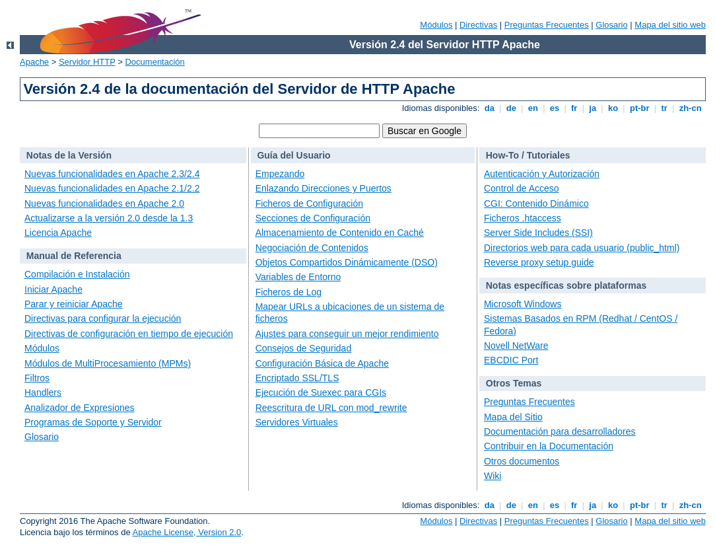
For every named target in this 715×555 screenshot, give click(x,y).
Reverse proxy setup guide (539, 262)
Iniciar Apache (53, 289)
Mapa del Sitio (513, 417)
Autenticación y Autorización (541, 173)
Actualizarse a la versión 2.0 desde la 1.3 (108, 218)
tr (664, 108)
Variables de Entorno (298, 277)
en (533, 108)
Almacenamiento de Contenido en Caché (339, 232)
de (511, 108)
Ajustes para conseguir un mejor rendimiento (347, 333)
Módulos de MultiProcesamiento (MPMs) (107, 363)
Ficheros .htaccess (522, 218)
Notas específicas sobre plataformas (566, 285)
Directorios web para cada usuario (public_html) (581, 247)
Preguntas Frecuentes (546, 25)
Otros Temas (514, 383)
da (489, 108)
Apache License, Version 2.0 (187, 532)
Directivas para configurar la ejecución (102, 318)
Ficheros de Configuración (309, 203)
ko (612, 108)
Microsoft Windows (522, 304)
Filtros (37, 378)
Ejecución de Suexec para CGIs (320, 392)
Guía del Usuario (293, 155)
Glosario (611, 25)
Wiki (492, 475)
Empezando (280, 173)
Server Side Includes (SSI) (538, 232)
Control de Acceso (521, 188)
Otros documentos (521, 461)
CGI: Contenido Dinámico (536, 203)
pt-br (639, 108)
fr (574, 108)
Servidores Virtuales (296, 422)
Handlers (42, 392)
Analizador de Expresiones (79, 407)
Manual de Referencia (73, 255)
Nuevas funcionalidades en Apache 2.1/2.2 (111, 188)
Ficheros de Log (288, 292)
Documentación (154, 62)
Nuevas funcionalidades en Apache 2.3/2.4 (111, 173)
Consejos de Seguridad (303, 348)
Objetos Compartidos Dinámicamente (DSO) (346, 262)
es (554, 108)
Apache (34, 62)
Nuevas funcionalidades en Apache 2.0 (104, 203)
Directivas (478, 25)
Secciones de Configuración (312, 218)
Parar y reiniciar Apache (73, 304)
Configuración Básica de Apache (322, 363)
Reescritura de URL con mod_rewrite (331, 407)
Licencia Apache (58, 232)
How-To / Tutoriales (528, 155)
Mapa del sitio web (670, 25)
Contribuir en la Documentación (548, 446)
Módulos (436, 25)
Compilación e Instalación (77, 274)
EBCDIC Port (511, 360)
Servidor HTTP (87, 62)
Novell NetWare (516, 345)
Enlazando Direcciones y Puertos (323, 188)
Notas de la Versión (69, 155)
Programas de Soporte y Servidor (93, 422)
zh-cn (690, 108)
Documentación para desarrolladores (560, 431)
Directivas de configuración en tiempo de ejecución (128, 333)
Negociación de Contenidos (311, 247)
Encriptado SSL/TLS (297, 378)
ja (593, 108)
